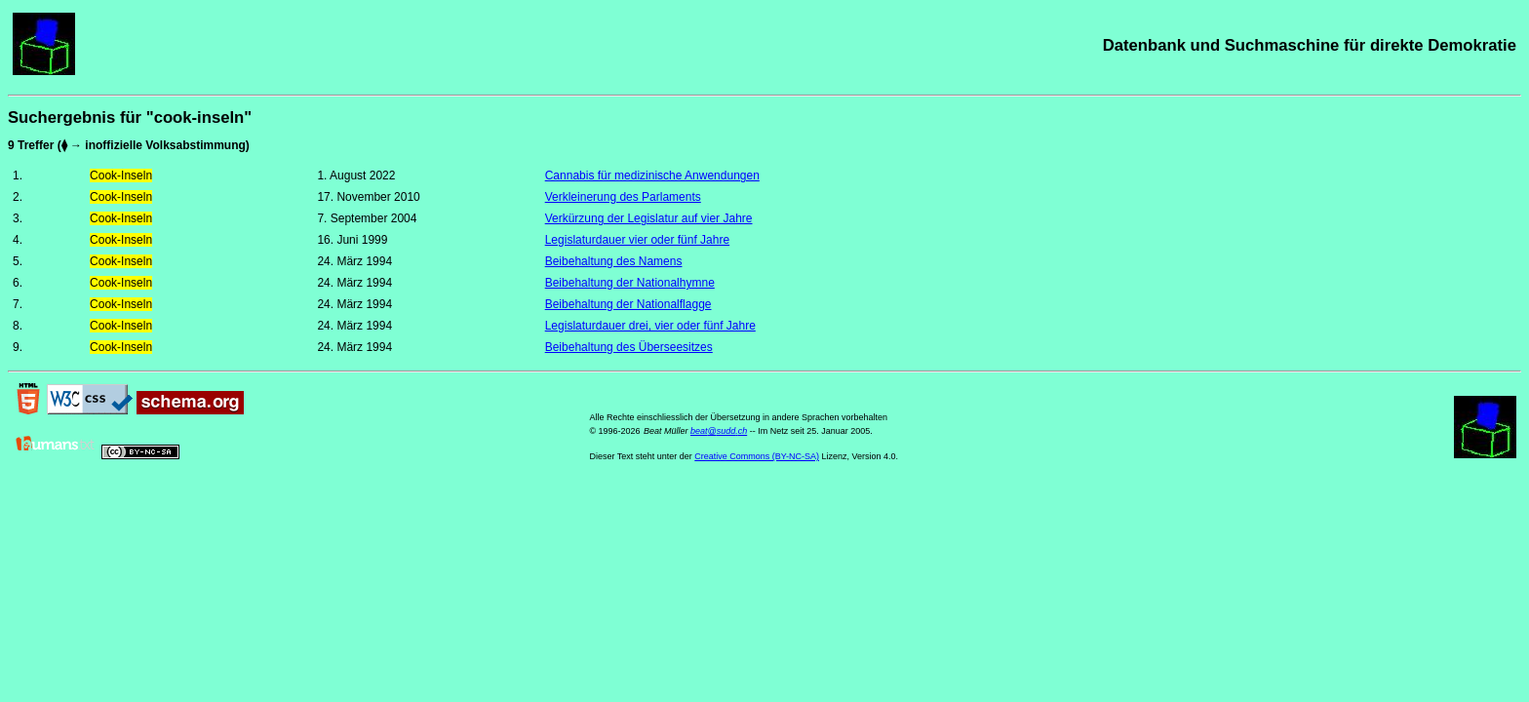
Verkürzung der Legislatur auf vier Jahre (649, 218)
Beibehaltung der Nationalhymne (630, 283)
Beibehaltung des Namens (614, 261)
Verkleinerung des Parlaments (623, 197)
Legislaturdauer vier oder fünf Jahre (637, 240)
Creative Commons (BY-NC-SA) (756, 456)
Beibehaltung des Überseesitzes (629, 347)
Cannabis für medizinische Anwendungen (652, 175)
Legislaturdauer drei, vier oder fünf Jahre (650, 325)
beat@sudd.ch (718, 431)
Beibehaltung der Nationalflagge (628, 304)
